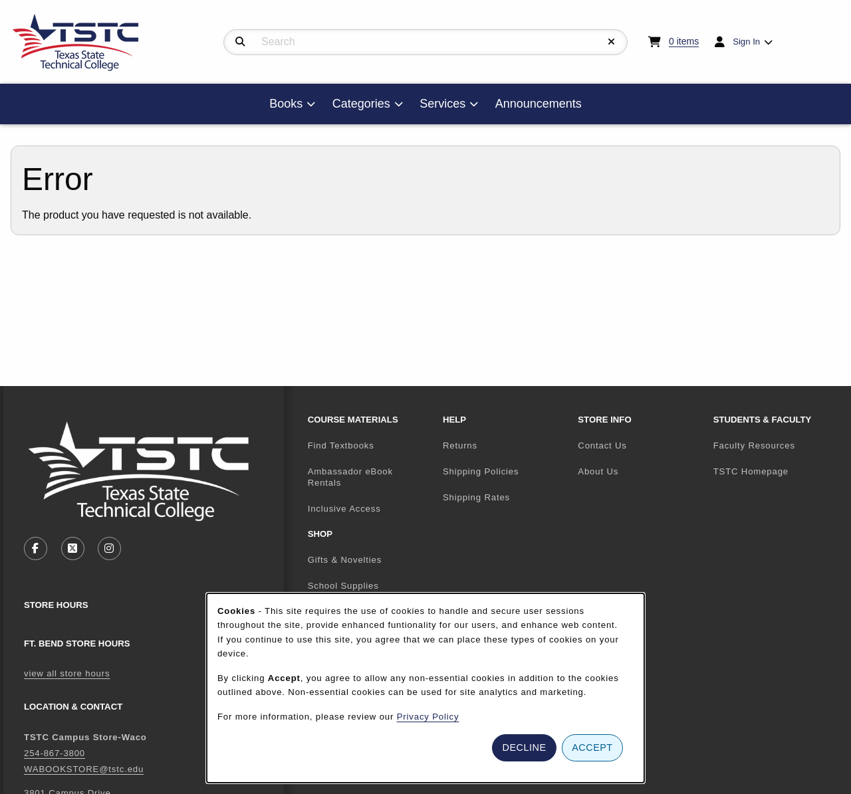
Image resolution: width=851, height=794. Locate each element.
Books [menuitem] (286, 103)
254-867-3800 (54, 753)
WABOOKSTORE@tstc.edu (84, 769)
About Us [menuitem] (598, 471)
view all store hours (67, 673)
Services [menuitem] (442, 103)
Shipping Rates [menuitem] (476, 497)
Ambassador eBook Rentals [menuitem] (350, 477)
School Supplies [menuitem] (343, 586)
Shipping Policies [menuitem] (481, 471)
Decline (525, 747)
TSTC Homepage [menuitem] (775, 471)
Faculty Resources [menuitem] (754, 445)
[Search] (240, 42)
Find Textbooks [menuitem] (341, 445)
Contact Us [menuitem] (602, 445)
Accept (592, 747)
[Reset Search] (611, 42)
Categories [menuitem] (361, 103)
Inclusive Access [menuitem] (344, 509)
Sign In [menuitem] (746, 42)
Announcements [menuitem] (538, 103)
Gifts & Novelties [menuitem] (345, 560)
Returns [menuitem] (460, 445)
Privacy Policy (428, 717)
